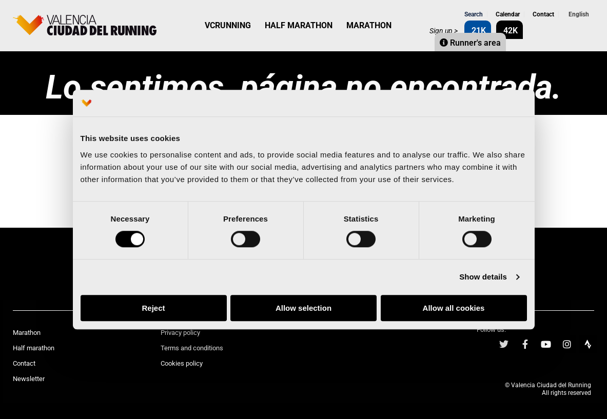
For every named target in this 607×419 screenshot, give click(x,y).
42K (509, 30)
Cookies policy (182, 363)
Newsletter (29, 379)
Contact (542, 14)
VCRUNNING (228, 25)
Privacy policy (180, 332)
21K (477, 30)
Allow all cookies (454, 308)
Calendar (507, 14)
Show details (483, 277)
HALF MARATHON (298, 25)
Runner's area (470, 43)
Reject (153, 308)
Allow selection (303, 308)
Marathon (27, 332)
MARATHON (368, 25)
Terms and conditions (192, 348)
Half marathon (33, 348)
